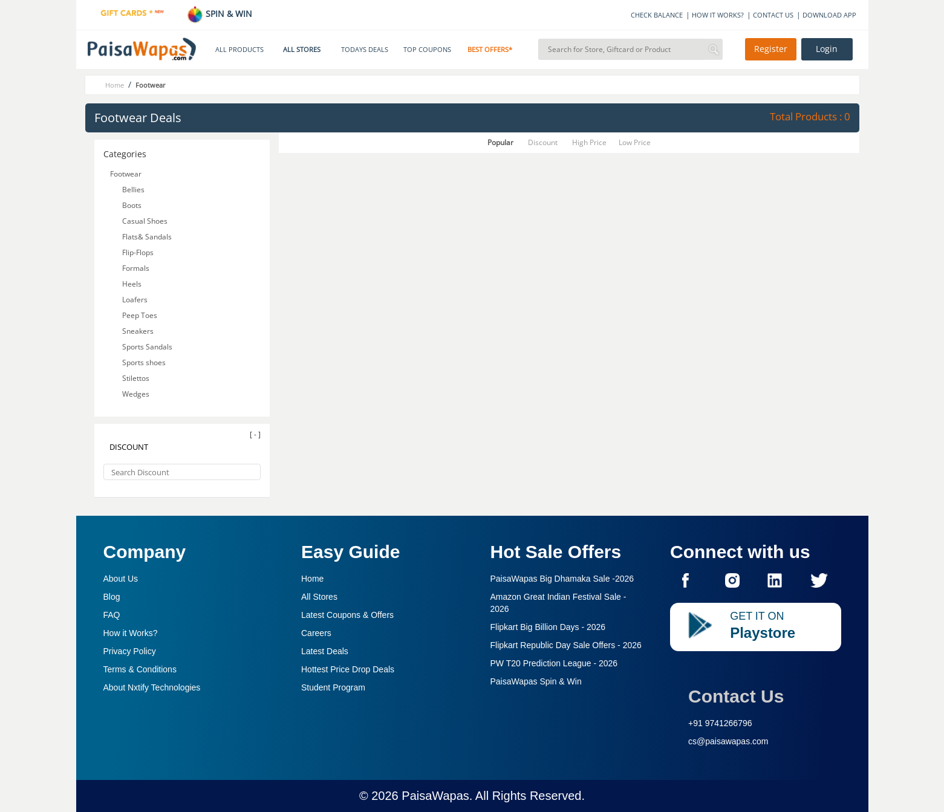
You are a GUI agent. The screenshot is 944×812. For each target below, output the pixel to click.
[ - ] (255, 434)
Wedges (135, 394)
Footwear (126, 174)
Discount (543, 142)
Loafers (135, 299)
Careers (316, 633)
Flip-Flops (138, 252)
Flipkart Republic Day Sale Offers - (566, 645)
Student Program (333, 687)
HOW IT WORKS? (718, 14)
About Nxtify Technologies (152, 687)
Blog (111, 597)
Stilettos (135, 378)
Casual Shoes (145, 221)
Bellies (133, 189)
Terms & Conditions (140, 669)
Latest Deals (324, 651)
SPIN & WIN (219, 13)
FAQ (111, 615)
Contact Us (736, 696)
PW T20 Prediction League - (554, 663)
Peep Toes (139, 315)
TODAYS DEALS (364, 49)
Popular (500, 142)
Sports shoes (144, 362)
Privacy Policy (129, 651)
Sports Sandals (147, 347)
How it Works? (130, 633)
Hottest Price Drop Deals (347, 669)
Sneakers (138, 331)
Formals (135, 268)
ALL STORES (302, 49)
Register (770, 49)
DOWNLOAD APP (829, 14)
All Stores (319, 597)
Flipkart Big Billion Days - (548, 627)
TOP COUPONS (427, 49)
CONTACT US (773, 14)
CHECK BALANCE (657, 14)
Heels (132, 284)
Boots (132, 205)
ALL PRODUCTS (239, 49)
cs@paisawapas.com (728, 741)
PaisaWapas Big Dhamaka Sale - (562, 578)
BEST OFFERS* (489, 49)
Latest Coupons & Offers (347, 615)
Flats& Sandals (147, 237)
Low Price (635, 142)
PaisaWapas (435, 795)
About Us (120, 578)
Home (312, 578)
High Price (589, 142)
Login (827, 49)
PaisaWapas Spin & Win (536, 681)
